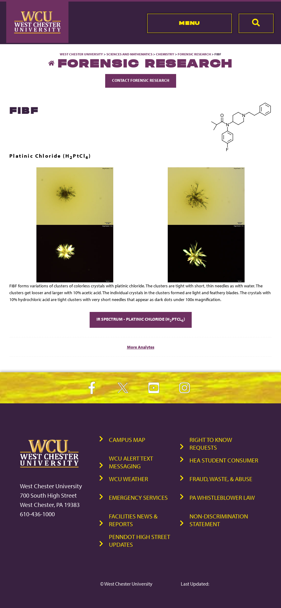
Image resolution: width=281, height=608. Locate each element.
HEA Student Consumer (224, 460)
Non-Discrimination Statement (219, 520)
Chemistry (165, 54)
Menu (189, 23)
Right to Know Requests (211, 443)
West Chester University (81, 54)
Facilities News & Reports (133, 520)
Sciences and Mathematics (129, 54)
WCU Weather (128, 479)
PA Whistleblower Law (222, 497)
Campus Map (127, 439)
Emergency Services (138, 497)
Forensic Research (194, 54)
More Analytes (140, 347)
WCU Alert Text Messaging (131, 462)
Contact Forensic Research (140, 80)
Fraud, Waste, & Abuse (221, 479)
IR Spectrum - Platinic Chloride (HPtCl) (140, 319)
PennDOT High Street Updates (139, 540)
